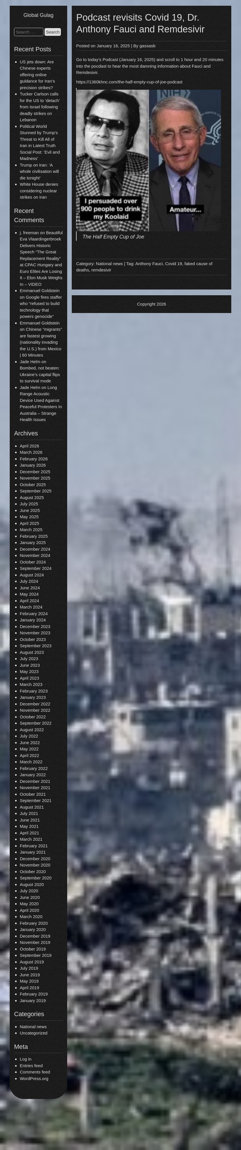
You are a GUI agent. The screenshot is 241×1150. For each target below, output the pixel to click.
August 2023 (32, 652)
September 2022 (35, 723)
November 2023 (35, 632)
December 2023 (35, 626)
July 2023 (29, 658)
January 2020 (33, 929)
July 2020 (29, 890)
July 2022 (29, 736)
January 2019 (33, 1000)
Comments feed (35, 1071)
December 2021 (35, 781)
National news (33, 1026)
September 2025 (35, 490)
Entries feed (31, 1065)
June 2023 (30, 665)
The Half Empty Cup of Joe (113, 237)
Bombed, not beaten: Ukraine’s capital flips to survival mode (40, 374)
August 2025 (32, 497)
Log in (25, 1059)
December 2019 (35, 936)
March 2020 (31, 916)
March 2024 (31, 607)
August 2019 (32, 961)
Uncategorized (33, 1032)
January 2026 (33, 465)
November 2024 (35, 555)
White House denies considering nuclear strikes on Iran (39, 191)
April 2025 (29, 523)
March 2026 (31, 452)
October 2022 (33, 716)
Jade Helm (30, 361)
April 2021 (29, 832)
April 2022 (29, 755)
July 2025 (29, 503)
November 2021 (35, 787)
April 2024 (29, 600)
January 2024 (33, 619)
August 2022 (32, 729)
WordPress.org (34, 1078)
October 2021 (33, 794)
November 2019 (35, 942)
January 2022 (33, 774)
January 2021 (33, 852)
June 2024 (30, 587)
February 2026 (34, 458)
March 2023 (31, 684)
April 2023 (29, 678)
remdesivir (101, 269)
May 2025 (29, 516)
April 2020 (29, 910)
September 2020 (35, 877)
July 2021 (29, 813)
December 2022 (35, 703)
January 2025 (33, 542)
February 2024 (34, 613)
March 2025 (31, 529)
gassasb (148, 45)
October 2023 (33, 639)
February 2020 (34, 923)
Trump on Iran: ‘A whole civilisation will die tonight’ (39, 171)
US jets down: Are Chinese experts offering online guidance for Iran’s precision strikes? (37, 74)
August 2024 (32, 574)
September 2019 (35, 955)
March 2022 (31, 761)
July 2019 (29, 968)
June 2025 (30, 510)
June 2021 (30, 819)
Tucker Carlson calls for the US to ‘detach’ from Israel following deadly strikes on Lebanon (40, 106)
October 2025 (33, 484)
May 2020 (29, 903)
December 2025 (35, 471)
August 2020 (32, 884)
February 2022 (34, 768)
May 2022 (29, 748)
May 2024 (29, 594)
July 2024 (29, 581)
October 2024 (33, 562)
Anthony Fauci (149, 263)
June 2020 (30, 897)
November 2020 (35, 865)
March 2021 (31, 839)
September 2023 (35, 645)
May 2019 (29, 981)
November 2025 (35, 478)
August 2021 (32, 807)
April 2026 (29, 445)
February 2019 (34, 993)
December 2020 (35, 858)
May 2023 (29, 671)
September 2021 (35, 800)
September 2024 (35, 568)
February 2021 (34, 845)
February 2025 (34, 536)
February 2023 (34, 691)
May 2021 (29, 826)
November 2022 (35, 710)
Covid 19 (173, 263)
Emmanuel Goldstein (39, 290)
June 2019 (30, 974)
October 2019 (33, 948)
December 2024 (35, 549)
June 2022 (30, 742)
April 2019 (29, 987)
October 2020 (33, 871)
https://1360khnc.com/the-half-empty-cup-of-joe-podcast (129, 81)
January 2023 (33, 697)
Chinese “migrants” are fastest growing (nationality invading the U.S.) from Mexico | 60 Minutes (41, 342)
